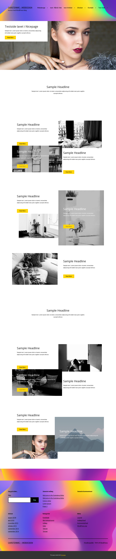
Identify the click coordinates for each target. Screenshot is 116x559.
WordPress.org (82, 526)
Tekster (45, 529)
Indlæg (45, 523)
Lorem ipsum (47, 503)
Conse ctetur (47, 501)
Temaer (45, 531)
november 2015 (13, 523)
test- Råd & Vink (56, 8)
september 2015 (13, 529)
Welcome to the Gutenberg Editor (53, 495)
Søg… (10, 495)
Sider (44, 526)
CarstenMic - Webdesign (20, 7)
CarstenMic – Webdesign (20, 543)
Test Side (101, 8)
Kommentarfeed (82, 523)
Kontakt (90, 8)
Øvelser (80, 8)
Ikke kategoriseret (48, 520)
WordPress (104, 543)
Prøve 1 (45, 506)
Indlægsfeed (81, 520)
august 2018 (12, 518)
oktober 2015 (12, 526)
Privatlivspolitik (89, 543)
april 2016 (11, 520)
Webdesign (41, 8)
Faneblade (46, 518)
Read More (10, 37)
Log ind (79, 518)
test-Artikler (68, 8)
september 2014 (13, 531)
